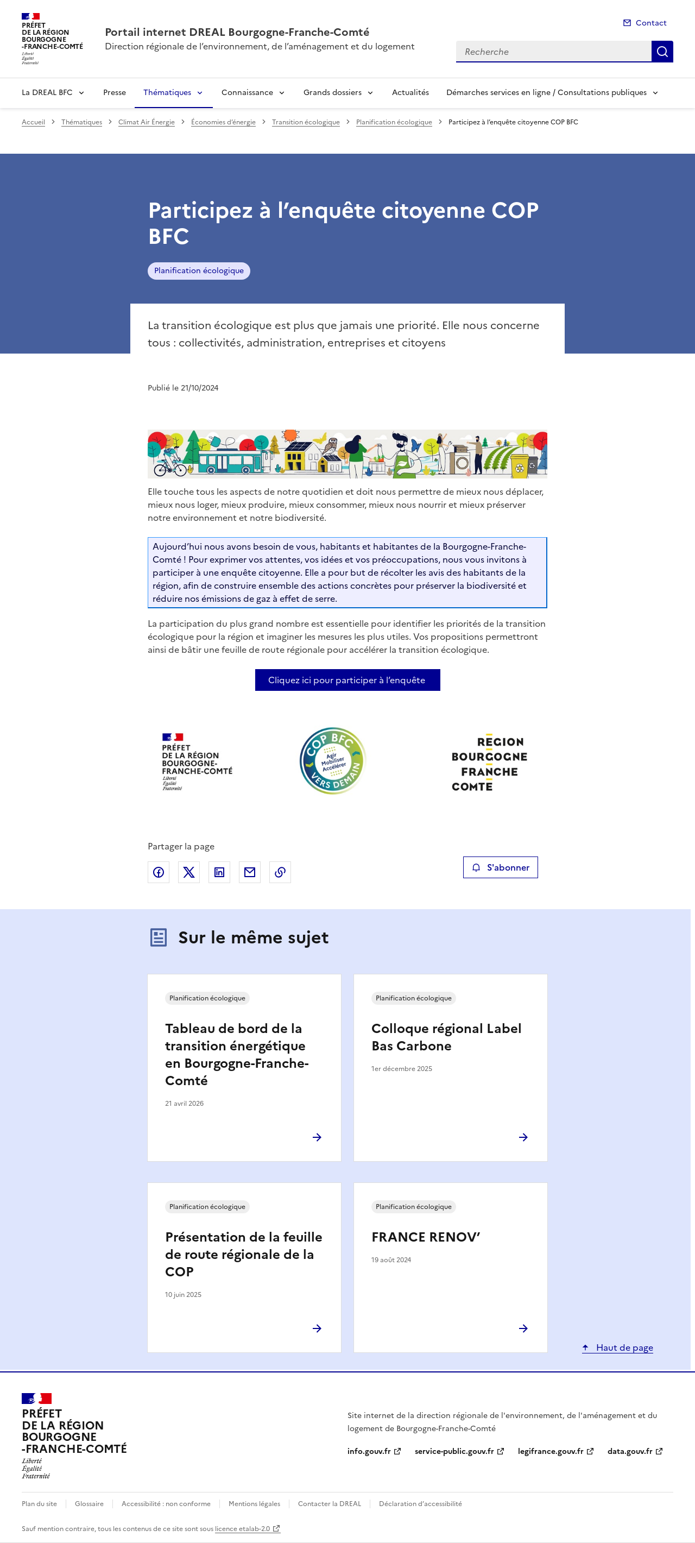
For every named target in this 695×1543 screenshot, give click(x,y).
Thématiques (167, 92)
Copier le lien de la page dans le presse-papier (280, 872)
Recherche (662, 51)
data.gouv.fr (630, 1451)
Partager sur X (189, 872)
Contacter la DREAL (329, 1504)
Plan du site (39, 1504)
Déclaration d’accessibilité (420, 1504)
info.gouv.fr (369, 1451)
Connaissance (247, 92)
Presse (114, 92)
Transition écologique (306, 122)
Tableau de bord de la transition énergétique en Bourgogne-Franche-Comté (236, 1055)
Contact (651, 23)
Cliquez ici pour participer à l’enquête (346, 680)
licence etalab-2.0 (242, 1529)
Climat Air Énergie (146, 122)
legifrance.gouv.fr (551, 1451)
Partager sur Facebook (158, 872)
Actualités (410, 92)
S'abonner (500, 867)
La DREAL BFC (47, 92)
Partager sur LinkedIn (219, 872)
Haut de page (623, 1347)
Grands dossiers (333, 92)
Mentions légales (254, 1504)
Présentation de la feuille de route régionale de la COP (244, 1254)
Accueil (33, 122)
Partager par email (250, 872)
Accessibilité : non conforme (166, 1504)
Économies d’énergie (223, 122)
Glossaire (89, 1504)
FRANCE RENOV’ (425, 1237)
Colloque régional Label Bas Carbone (446, 1037)
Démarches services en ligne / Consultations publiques (546, 92)
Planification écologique (394, 122)
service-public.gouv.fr (454, 1451)
